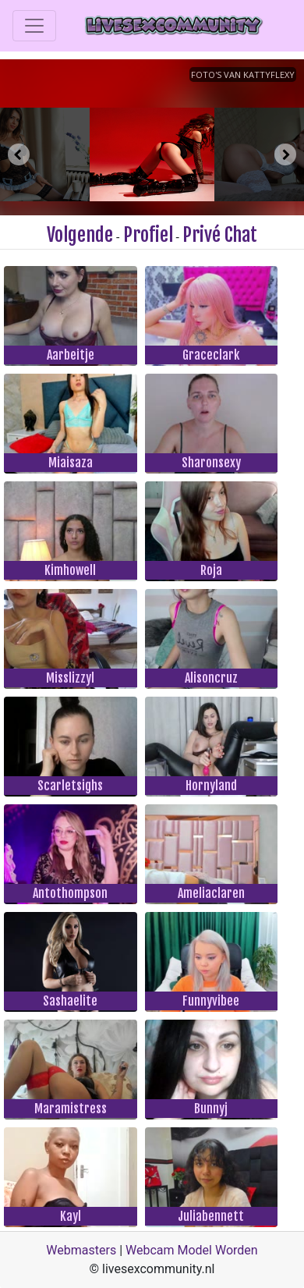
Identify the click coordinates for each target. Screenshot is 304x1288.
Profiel (148, 235)
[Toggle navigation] (34, 25)
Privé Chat (219, 235)
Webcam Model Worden (191, 1250)
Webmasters (81, 1250)
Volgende (80, 235)
